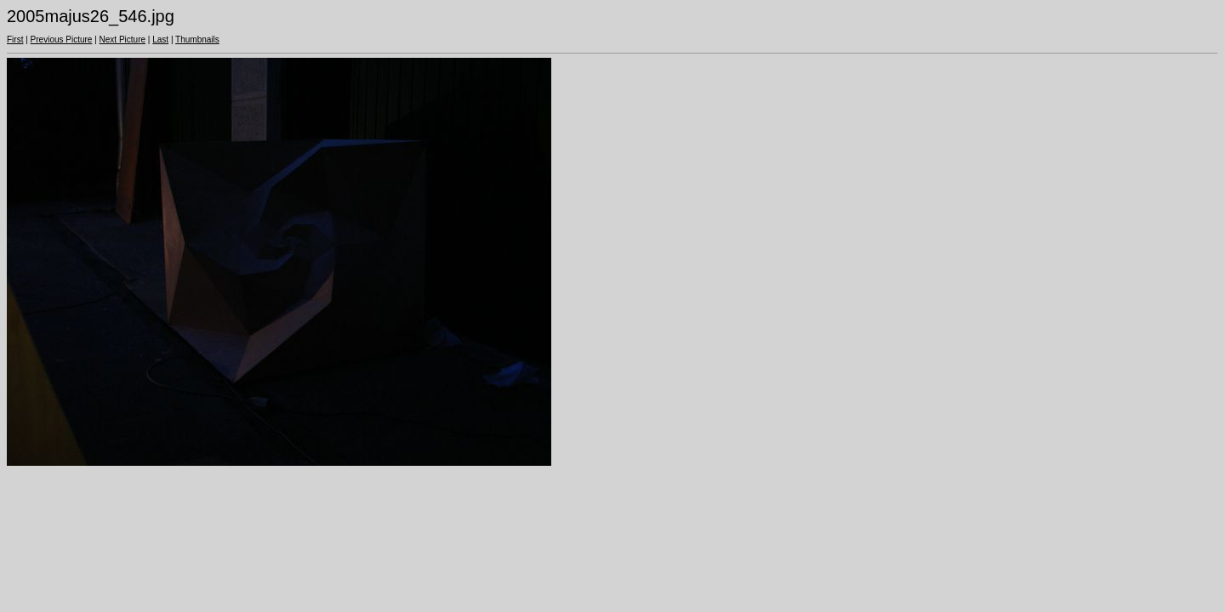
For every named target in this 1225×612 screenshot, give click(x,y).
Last (160, 39)
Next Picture (122, 39)
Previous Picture (62, 39)
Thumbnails (197, 39)
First (15, 39)
